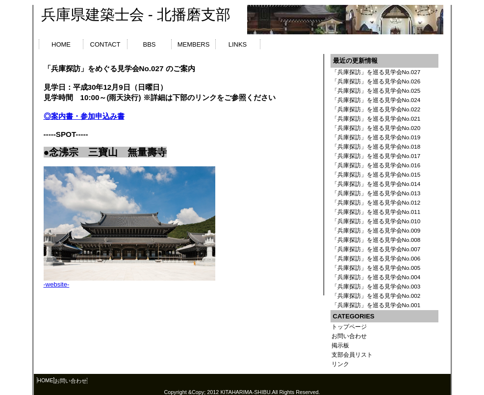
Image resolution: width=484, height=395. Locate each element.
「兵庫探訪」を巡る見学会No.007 (376, 249)
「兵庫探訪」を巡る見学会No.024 (376, 100)
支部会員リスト (352, 354)
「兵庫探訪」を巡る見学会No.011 (376, 212)
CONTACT (105, 44)
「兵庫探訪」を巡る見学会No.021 (376, 118)
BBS (149, 44)
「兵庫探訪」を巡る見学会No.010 (376, 221)
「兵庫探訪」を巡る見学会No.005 (376, 267)
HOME (61, 44)
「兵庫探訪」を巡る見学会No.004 (376, 277)
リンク (340, 364)
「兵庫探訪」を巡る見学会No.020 (376, 128)
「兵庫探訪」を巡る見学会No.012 (376, 202)
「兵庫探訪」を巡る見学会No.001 (376, 305)
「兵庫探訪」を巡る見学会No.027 (376, 72)
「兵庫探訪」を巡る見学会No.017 (376, 156)
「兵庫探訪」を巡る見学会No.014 (376, 184)
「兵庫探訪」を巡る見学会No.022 (376, 109)
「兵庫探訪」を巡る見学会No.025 (376, 90)
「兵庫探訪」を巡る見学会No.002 (376, 295)
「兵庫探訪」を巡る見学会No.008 (376, 240)
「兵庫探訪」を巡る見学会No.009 (376, 230)
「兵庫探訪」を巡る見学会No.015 (376, 174)
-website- (57, 284)
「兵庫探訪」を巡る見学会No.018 (376, 146)
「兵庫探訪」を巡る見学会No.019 (376, 137)
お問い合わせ (349, 336)
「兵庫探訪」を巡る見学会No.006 (376, 258)
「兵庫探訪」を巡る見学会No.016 (376, 165)
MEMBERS (194, 44)
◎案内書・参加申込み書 (84, 116)
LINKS (238, 44)
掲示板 (340, 345)
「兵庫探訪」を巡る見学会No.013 (376, 193)
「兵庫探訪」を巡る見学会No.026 (376, 81)
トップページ (349, 326)
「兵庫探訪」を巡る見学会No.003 (376, 286)
